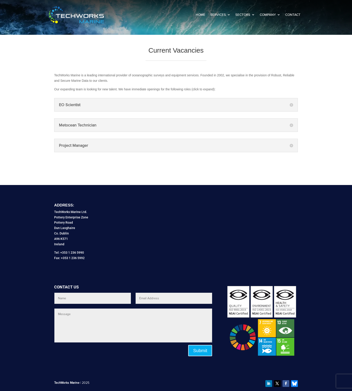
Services (218, 15)
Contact (293, 15)
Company (268, 15)
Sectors (242, 15)
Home (200, 15)
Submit (200, 350)
